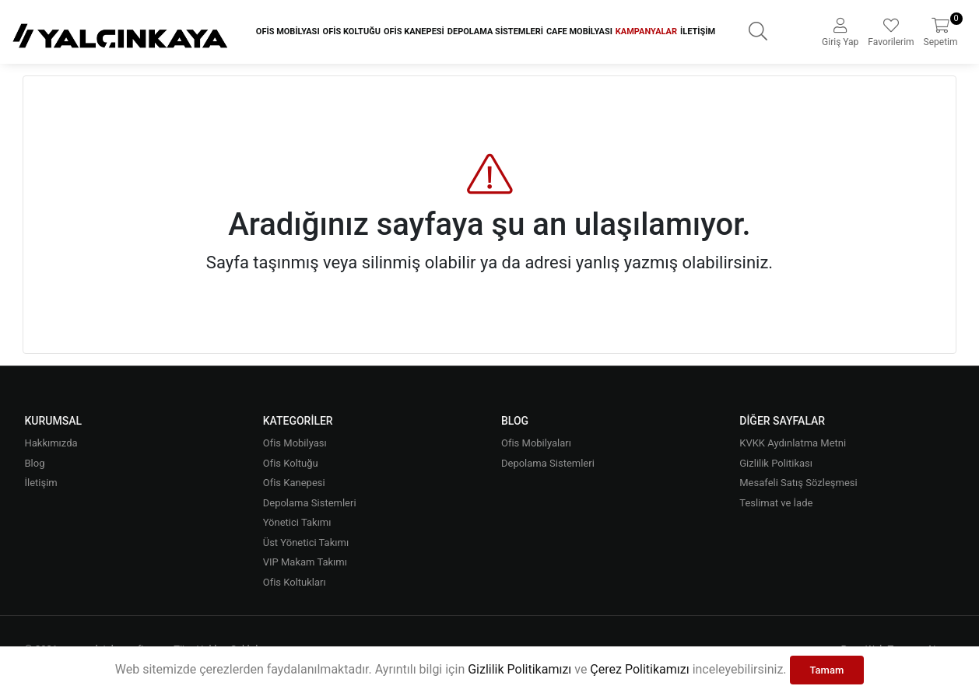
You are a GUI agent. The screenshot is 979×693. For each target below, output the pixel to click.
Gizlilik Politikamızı (519, 669)
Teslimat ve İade (775, 503)
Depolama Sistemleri (495, 31)
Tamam (827, 670)
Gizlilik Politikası (775, 463)
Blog (34, 463)
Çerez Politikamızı (639, 669)
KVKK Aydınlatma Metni (792, 443)
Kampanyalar (646, 31)
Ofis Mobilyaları (536, 443)
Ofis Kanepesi (414, 31)
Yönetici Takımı (297, 522)
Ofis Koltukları (294, 582)
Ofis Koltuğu (352, 31)
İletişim (697, 31)
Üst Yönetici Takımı (306, 542)
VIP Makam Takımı (305, 562)
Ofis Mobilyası (288, 31)
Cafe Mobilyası (579, 31)
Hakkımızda (50, 443)
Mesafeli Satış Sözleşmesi (798, 482)
